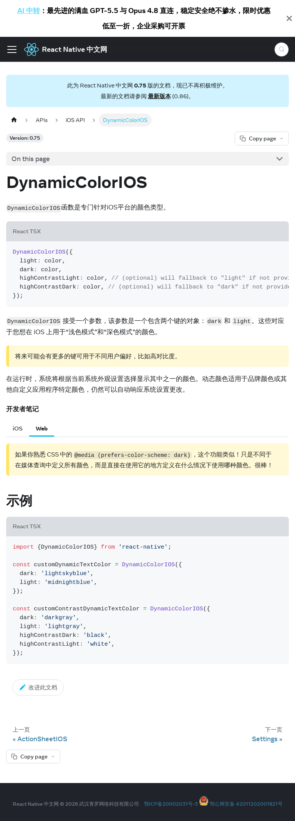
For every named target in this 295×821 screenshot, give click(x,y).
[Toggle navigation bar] (12, 49)
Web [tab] (42, 428)
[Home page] (14, 120)
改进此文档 (38, 687)
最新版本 (159, 96)
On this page (31, 159)
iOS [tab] (18, 428)
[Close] (289, 18)
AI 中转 (28, 10)
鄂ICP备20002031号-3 (171, 804)
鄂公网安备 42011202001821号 (246, 804)
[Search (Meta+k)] (281, 49)
